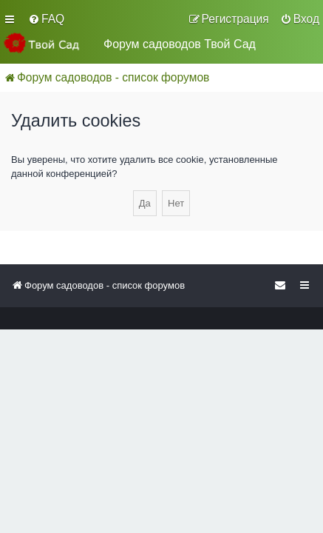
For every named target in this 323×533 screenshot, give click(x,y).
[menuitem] (46, 19)
